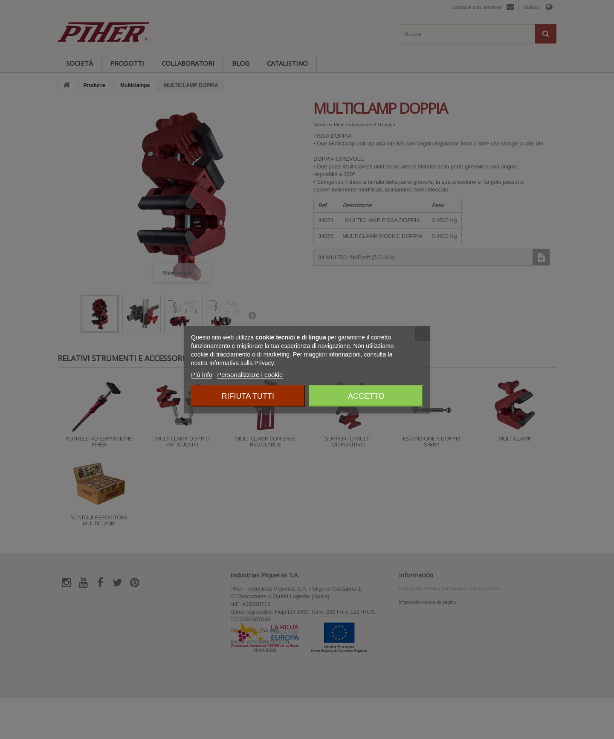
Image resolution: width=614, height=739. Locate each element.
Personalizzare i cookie (250, 374)
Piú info (201, 374)
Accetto (366, 395)
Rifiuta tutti (248, 395)
